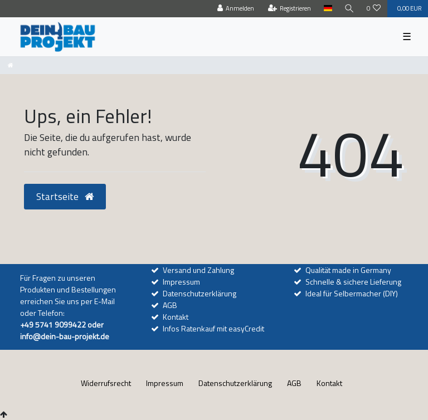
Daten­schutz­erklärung (235, 383)
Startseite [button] (65, 196)
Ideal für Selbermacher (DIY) (351, 293)
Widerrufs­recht (106, 383)
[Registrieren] (290, 8)
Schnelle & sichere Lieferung (353, 281)
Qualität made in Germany (348, 270)
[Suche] (349, 8)
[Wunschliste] (374, 8)
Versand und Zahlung (198, 270)
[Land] (327, 8)
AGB (170, 305)
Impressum (181, 281)
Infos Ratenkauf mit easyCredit (213, 328)
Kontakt (175, 317)
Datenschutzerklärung (199, 293)
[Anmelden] (236, 8)
